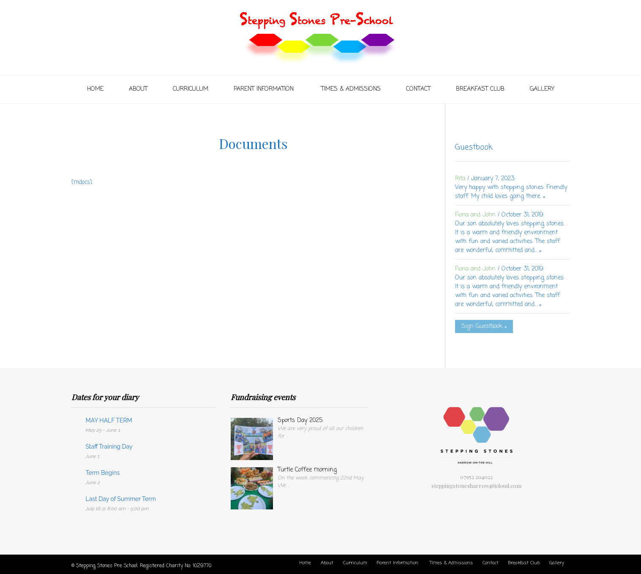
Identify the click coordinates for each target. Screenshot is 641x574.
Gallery (542, 89)
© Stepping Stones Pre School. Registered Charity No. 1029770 (141, 566)
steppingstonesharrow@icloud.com (476, 485)
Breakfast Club (480, 89)
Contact (418, 89)
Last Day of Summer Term (121, 498)
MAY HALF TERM (109, 420)
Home (95, 89)
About (138, 89)
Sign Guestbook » (484, 326)
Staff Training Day (109, 446)
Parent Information (265, 89)
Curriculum (190, 89)
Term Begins (103, 472)
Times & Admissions (351, 89)
